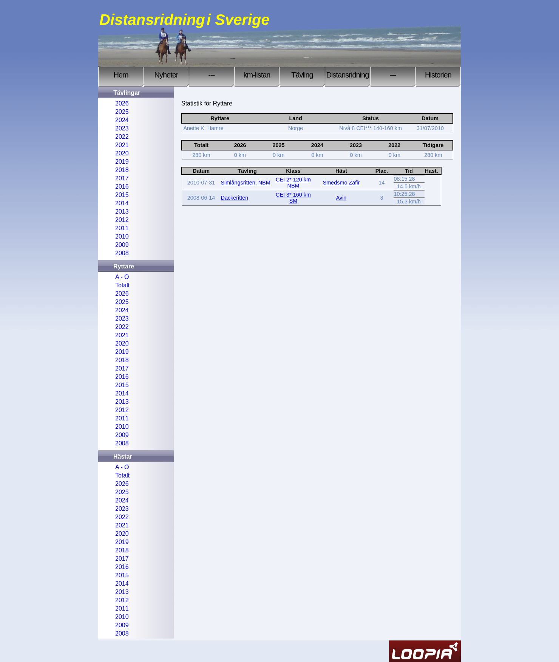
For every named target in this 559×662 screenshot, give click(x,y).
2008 (122, 253)
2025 (122, 112)
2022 (122, 136)
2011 (122, 228)
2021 (122, 145)
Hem (120, 75)
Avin (341, 198)
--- (211, 75)
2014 (122, 203)
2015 (122, 195)
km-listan (256, 75)
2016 (122, 186)
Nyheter (166, 75)
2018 (122, 170)
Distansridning (347, 75)
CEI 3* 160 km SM (293, 198)
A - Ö (122, 277)
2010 (122, 236)
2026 (122, 103)
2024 (122, 120)
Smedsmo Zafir (341, 183)
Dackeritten (235, 198)
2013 (122, 211)
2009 (122, 245)
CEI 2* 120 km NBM (293, 183)
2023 (122, 128)
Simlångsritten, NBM (245, 183)
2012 (122, 220)
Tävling (302, 75)
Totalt (122, 285)
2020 (122, 153)
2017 (122, 178)
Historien (438, 75)
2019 (122, 161)
